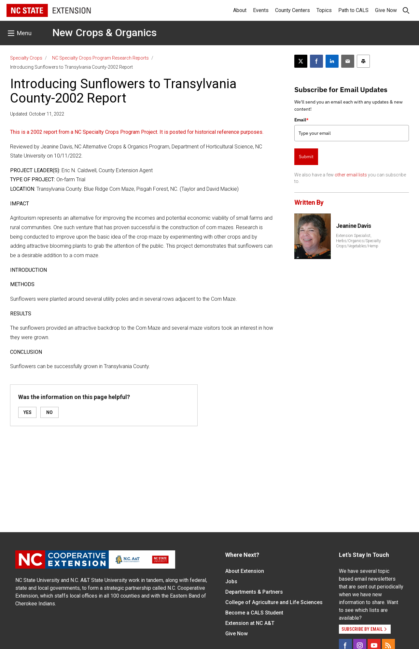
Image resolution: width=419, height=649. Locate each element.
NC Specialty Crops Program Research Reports (100, 58)
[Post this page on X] (300, 61)
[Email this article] (347, 61)
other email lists (351, 174)
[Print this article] (363, 61)
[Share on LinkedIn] (332, 61)
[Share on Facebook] (316, 61)
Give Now (386, 10)
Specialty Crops (26, 58)
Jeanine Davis (353, 225)
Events (261, 10)
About (239, 10)
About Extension (244, 571)
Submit (306, 156)
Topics (324, 10)
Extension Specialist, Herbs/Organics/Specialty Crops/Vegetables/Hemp (358, 240)
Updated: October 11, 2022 (37, 114)
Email (301, 120)
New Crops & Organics (104, 32)
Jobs (231, 581)
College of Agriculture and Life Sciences (274, 602)
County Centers (292, 10)
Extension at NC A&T (249, 623)
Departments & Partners (254, 592)
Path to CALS (353, 10)
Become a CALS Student (254, 613)
